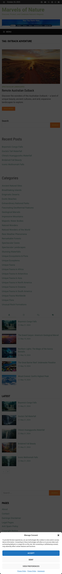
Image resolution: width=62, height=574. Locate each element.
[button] (58, 535)
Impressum (41, 571)
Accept (31, 553)
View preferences (31, 566)
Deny (31, 560)
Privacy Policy (21, 571)
